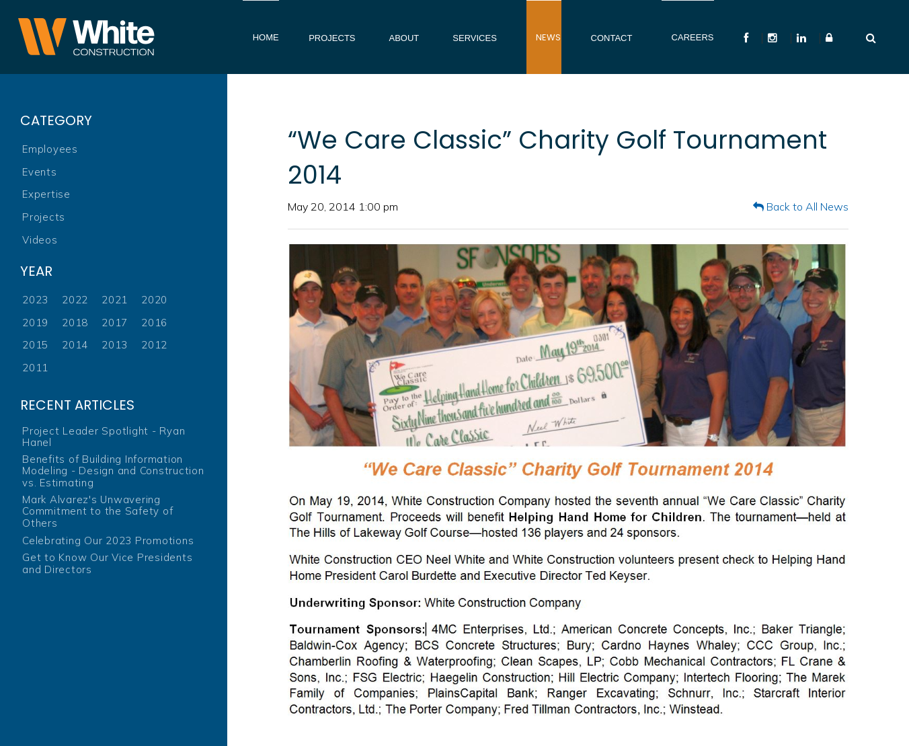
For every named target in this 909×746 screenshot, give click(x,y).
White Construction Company (86, 37)
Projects (43, 217)
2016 (154, 322)
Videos (40, 239)
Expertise (46, 194)
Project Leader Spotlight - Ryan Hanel (103, 437)
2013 (115, 344)
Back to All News (800, 206)
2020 (154, 299)
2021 (115, 299)
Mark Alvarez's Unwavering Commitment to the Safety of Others (97, 511)
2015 (35, 344)
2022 (75, 299)
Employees (50, 149)
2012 (154, 344)
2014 (75, 344)
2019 (35, 322)
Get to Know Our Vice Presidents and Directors (107, 563)
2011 (35, 367)
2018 (75, 322)
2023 (35, 299)
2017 (115, 322)
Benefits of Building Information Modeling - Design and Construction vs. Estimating (113, 470)
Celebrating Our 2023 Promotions (108, 540)
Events (39, 171)
